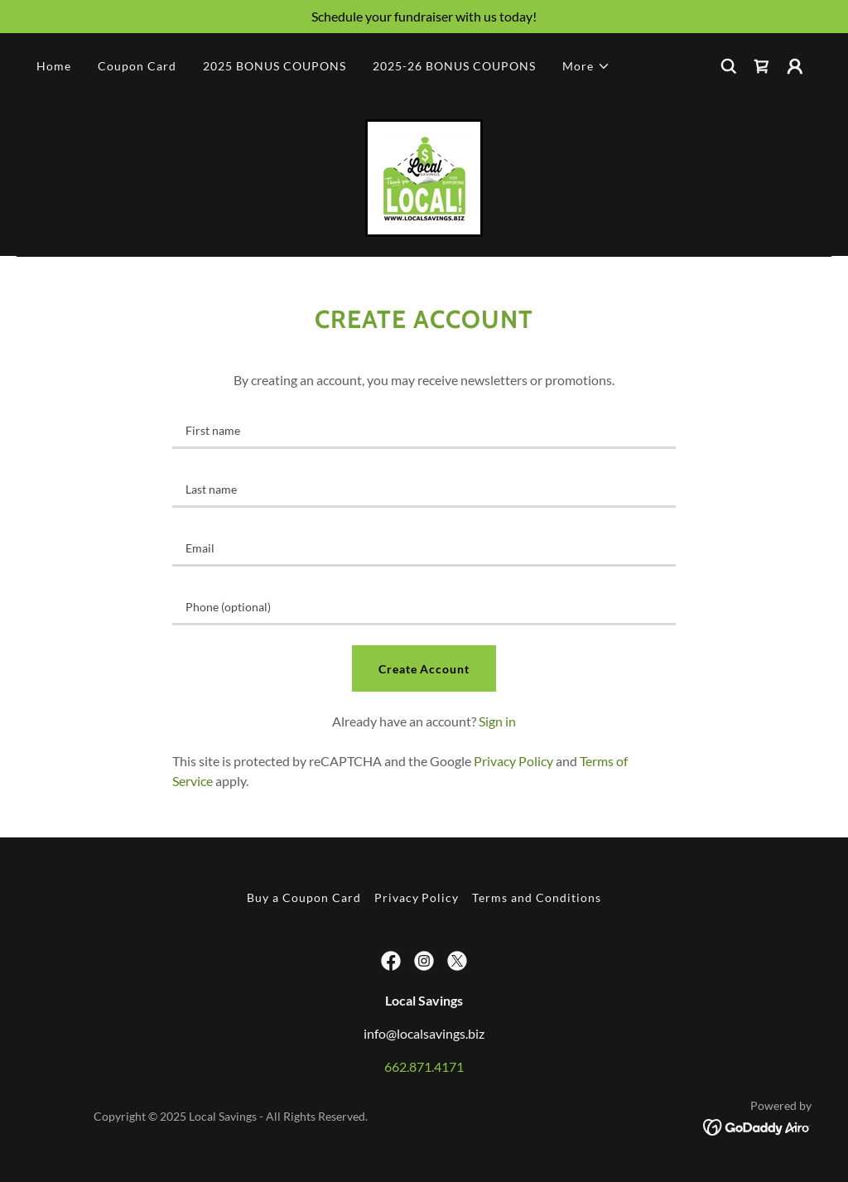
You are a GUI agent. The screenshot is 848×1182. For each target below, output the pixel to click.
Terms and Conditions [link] (536, 897)
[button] (586, 66)
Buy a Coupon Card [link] (304, 897)
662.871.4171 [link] (424, 1066)
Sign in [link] (497, 721)
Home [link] (53, 66)
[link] (761, 66)
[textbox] (424, 429)
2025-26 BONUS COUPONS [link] (454, 66)
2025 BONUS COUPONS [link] (274, 66)
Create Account (424, 669)
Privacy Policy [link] (513, 761)
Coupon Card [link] (137, 66)
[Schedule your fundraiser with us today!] (424, 17)
